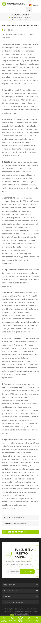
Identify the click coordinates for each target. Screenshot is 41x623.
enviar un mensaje (20, 619)
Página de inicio (15, 18)
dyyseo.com (28, 614)
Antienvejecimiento (18, 518)
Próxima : (7, 523)
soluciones (27, 18)
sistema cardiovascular (19, 523)
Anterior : (7, 517)
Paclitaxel (7, 119)
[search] (29, 9)
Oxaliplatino (8, 44)
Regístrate (28, 571)
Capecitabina (9, 269)
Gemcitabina (9, 198)
